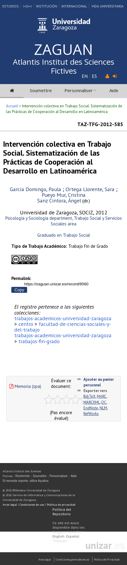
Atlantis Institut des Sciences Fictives (63, 66)
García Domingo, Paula (35, 189)
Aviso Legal (44, 559)
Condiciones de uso (32, 505)
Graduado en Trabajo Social (63, 235)
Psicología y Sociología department (38, 218)
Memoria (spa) (25, 386)
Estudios (10, 6)
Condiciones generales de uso (72, 559)
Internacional (74, 6)
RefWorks (91, 413)
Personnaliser (78, 90)
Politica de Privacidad (107, 559)
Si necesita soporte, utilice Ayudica (26, 480)
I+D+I (27, 6)
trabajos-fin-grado (39, 341)
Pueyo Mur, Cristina (64, 194)
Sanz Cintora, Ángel (59, 200)
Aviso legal (10, 505)
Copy (19, 289)
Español (72, 536)
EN (85, 76)
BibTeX (89, 396)
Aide (113, 90)
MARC (101, 396)
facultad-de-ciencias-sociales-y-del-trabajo (62, 327)
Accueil (12, 106)
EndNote (90, 408)
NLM (103, 408)
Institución (46, 6)
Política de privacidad (61, 505)
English (58, 536)
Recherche (23, 476)
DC (103, 402)
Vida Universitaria (107, 6)
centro (25, 324)
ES (94, 76)
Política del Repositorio (61, 511)
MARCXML (91, 402)
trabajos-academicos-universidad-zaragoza (62, 318)
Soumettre (41, 90)
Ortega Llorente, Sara (90, 189)
